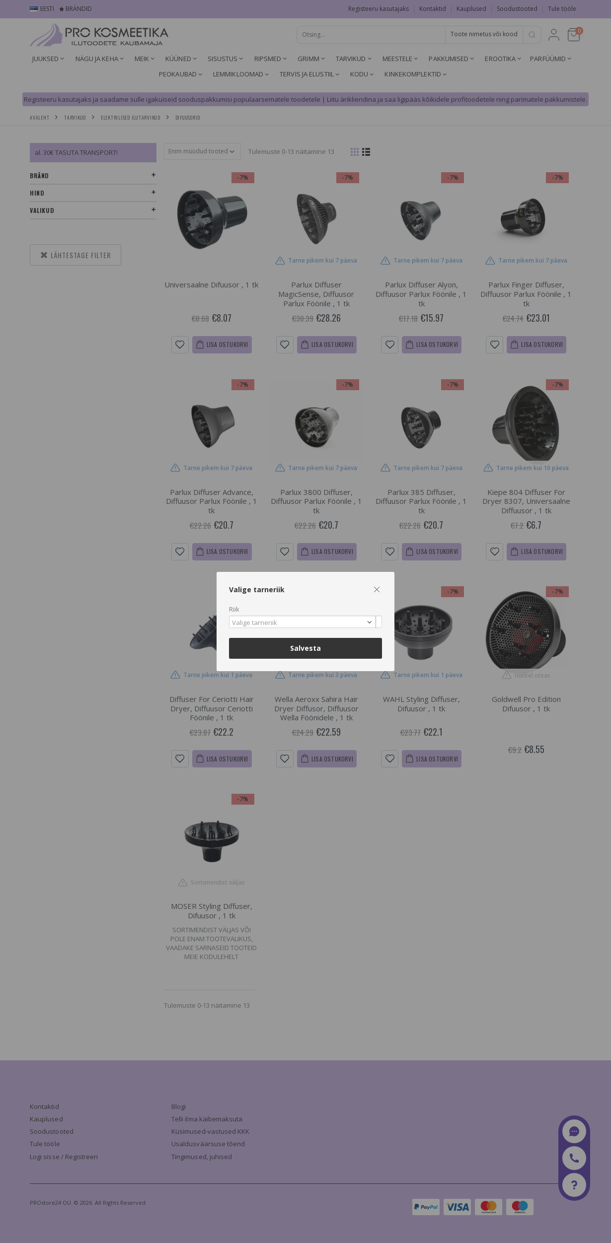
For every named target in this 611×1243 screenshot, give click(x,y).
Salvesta (305, 648)
